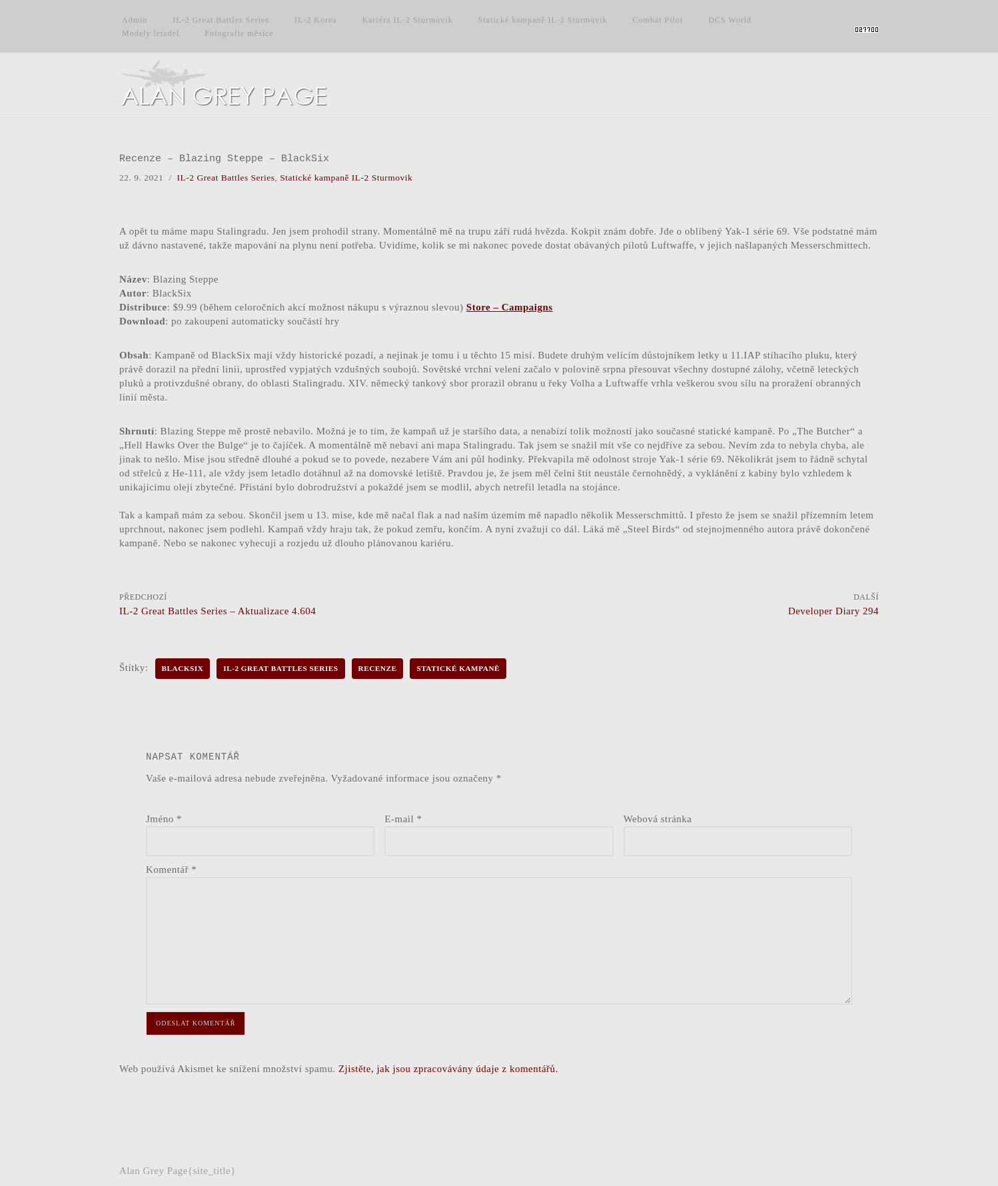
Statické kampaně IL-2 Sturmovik (543, 20)
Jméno (164, 819)
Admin (134, 20)
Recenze (377, 668)
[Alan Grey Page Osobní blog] (235, 83)
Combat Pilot (658, 20)
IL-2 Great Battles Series (221, 20)
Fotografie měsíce (239, 33)
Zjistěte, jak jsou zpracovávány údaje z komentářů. (448, 1068)
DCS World (729, 20)
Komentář (171, 869)
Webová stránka (658, 819)
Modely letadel (150, 33)
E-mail (403, 819)
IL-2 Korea (315, 20)
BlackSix (183, 668)
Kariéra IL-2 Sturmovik (407, 20)
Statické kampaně (458, 668)
